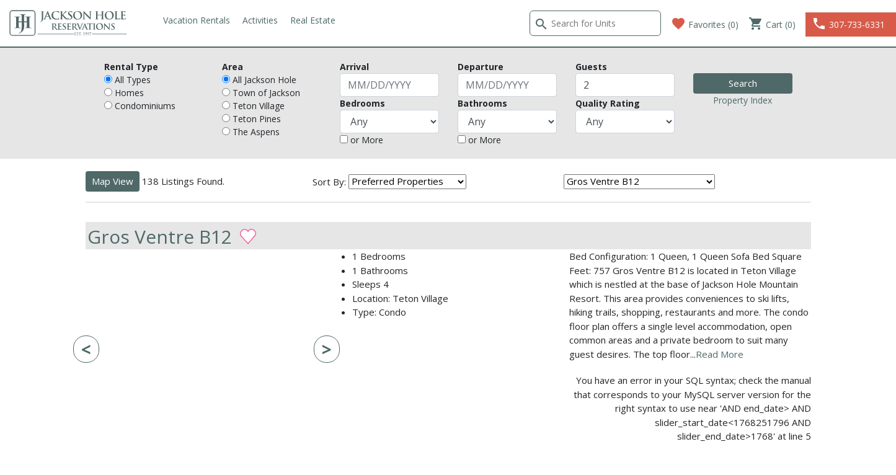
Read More (719, 354)
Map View (112, 181)
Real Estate (312, 20)
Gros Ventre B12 (159, 236)
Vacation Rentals (196, 20)
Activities (260, 20)
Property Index (742, 100)
